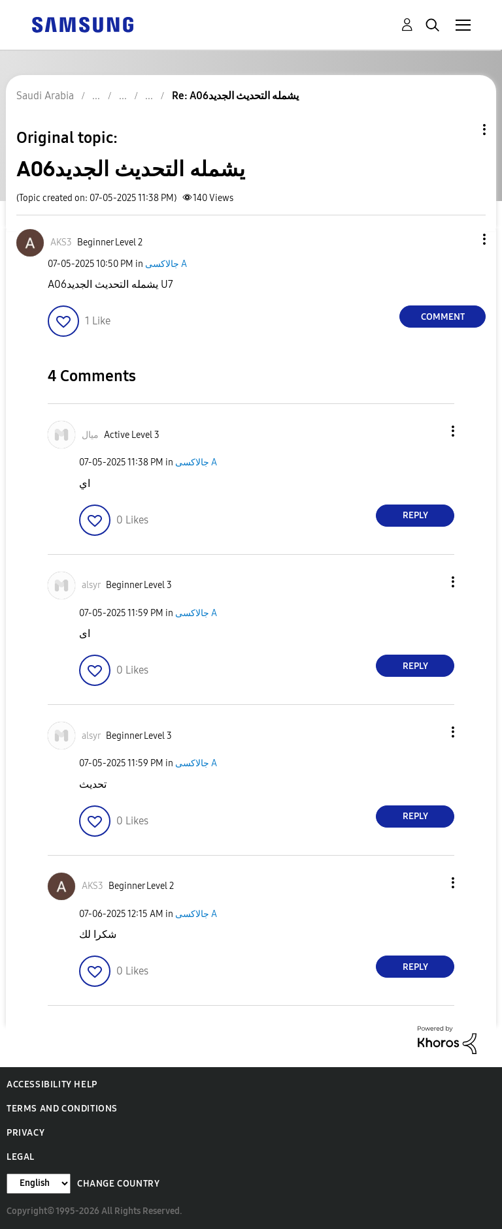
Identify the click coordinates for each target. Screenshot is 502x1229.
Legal (21, 1156)
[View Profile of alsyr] (91, 585)
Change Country (118, 1183)
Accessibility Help (52, 1084)
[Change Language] (39, 1184)
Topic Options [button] (462, 129)
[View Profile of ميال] (90, 435)
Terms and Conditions (62, 1108)
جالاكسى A (166, 264)
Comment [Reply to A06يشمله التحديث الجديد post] (443, 316)
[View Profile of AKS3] (61, 242)
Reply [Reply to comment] (415, 515)
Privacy (25, 1132)
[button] (462, 239)
